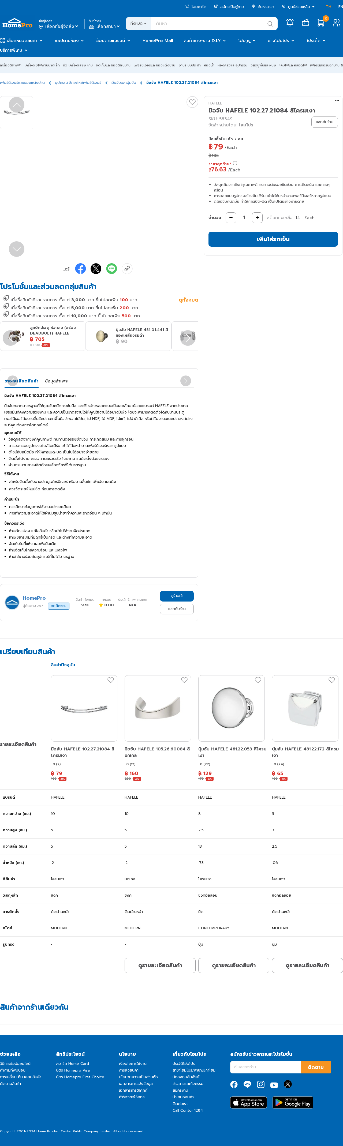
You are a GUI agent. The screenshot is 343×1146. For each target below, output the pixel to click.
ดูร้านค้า (177, 596)
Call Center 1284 (188, 1110)
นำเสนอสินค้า (183, 1097)
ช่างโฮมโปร (278, 40)
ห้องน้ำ (209, 65)
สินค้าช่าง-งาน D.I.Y (202, 40)
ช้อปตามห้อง (67, 40)
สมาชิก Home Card (72, 1063)
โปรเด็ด (313, 40)
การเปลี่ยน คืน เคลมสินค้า (20, 1077)
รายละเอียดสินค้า (22, 381)
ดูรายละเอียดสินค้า (160, 965)
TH (328, 7)
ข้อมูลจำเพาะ (56, 381)
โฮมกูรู (244, 40)
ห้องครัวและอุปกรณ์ (232, 65)
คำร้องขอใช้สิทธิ (132, 1097)
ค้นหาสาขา (263, 7)
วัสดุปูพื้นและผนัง (263, 65)
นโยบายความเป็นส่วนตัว (138, 1077)
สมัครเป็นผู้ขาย (229, 7)
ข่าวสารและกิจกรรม (188, 1084)
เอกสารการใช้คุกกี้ (133, 1090)
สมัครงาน (180, 1090)
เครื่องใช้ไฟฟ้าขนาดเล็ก (42, 65)
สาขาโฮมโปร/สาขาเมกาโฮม (194, 1070)
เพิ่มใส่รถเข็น (273, 239)
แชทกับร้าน (177, 609)
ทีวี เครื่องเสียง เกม (78, 65)
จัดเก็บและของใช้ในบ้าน (113, 65)
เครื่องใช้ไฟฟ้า (10, 65)
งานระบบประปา (189, 65)
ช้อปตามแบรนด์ (110, 40)
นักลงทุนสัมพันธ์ (186, 1077)
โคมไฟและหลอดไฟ (293, 65)
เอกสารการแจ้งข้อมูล (136, 1084)
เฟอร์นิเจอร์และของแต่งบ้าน (154, 65)
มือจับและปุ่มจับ (123, 82)
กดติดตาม (58, 605)
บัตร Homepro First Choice (80, 1077)
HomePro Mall (158, 40)
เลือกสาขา (105, 26)
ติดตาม (316, 1067)
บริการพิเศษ (11, 50)
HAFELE (215, 103)
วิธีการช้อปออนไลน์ (15, 1063)
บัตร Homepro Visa (73, 1070)
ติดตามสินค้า (10, 1084)
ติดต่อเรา (180, 1104)
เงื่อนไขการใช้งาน (133, 1063)
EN (340, 7)
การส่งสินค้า (129, 1070)
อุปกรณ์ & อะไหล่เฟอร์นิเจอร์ (78, 82)
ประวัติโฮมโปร (184, 1063)
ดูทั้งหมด (188, 300)
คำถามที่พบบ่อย (12, 1070)
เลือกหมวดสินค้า (22, 40)
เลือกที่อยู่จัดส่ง (59, 26)
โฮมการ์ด (195, 7)
